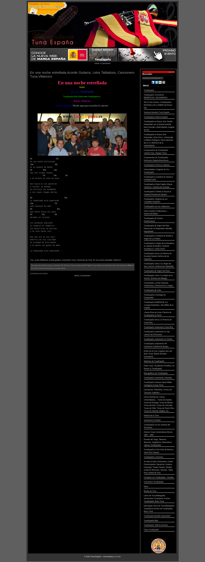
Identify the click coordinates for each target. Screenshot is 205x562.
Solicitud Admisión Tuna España (159, 112)
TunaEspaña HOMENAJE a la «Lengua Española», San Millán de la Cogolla (159, 305)
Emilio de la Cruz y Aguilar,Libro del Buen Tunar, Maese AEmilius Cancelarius (159, 354)
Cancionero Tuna (69, 260)
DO (31, 159)
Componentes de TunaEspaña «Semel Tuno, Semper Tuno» (159, 152)
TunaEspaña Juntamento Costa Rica (159, 327)
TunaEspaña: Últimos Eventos (159, 525)
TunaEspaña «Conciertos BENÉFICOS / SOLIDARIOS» (159, 96)
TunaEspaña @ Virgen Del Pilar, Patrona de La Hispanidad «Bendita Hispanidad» (159, 229)
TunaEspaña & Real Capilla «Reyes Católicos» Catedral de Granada (159, 186)
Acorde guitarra (55, 260)
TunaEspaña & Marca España (159, 117)
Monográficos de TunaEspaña (159, 373)
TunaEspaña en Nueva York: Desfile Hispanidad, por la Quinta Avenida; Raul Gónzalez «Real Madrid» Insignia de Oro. (159, 126)
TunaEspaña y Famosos (159, 457)
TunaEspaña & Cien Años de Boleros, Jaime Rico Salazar (159, 451)
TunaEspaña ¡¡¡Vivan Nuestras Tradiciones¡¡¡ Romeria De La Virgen (159, 284)
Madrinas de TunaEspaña (159, 361)
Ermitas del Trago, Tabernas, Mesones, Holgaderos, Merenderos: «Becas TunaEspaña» (159, 442)
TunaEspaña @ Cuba (159, 290)
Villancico (117, 260)
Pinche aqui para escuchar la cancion (90, 105)
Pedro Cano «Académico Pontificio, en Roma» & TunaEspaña (159, 367)
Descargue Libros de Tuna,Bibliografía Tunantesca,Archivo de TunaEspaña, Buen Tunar (159, 509)
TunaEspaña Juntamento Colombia (159, 378)
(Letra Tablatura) (41, 260)
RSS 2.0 (131, 265)
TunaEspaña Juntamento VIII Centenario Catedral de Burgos (159, 345)
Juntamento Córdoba (159, 420)
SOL (57, 159)
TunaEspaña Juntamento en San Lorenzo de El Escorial (159, 333)
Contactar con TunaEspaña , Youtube (159, 477)
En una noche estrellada (102, 260)
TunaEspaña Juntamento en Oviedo (159, 339)
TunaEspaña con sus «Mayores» (159, 206)
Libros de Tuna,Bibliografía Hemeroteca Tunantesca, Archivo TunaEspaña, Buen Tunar (159, 499)
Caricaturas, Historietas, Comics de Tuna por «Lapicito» (159, 391)
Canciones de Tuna (84, 260)
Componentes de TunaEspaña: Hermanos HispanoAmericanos (159, 159)
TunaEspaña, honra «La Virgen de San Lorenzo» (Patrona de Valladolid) (159, 265)
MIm (44, 170)
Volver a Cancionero (102, 63)
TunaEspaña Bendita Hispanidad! (159, 516)
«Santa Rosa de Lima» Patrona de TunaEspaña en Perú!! (159, 314)
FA (44, 175)
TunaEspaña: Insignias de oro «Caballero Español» (159, 201)
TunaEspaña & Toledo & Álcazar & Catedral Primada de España (159, 193)
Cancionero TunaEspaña (159, 482)
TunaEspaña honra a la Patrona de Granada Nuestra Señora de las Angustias (159, 256)
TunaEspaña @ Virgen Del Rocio (159, 271)
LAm (31, 164)
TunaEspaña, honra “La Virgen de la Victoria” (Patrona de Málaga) (159, 277)
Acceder (117, 557)
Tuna (88, 265)
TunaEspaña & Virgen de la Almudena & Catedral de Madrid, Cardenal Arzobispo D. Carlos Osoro (159, 246)
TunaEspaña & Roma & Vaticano (159, 165)
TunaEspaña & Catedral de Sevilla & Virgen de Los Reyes (159, 237)
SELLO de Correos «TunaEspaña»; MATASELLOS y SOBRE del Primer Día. (159, 105)
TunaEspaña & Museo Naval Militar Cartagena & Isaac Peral (159, 384)
